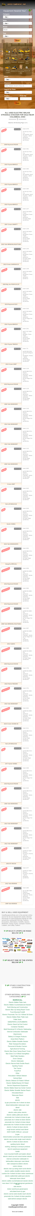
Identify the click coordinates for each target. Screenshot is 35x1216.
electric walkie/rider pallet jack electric (17, 1176)
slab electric (17, 1186)
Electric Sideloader (17, 1061)
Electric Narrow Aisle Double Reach (17, 1063)
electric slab (17, 1110)
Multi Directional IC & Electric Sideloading (17, 1029)
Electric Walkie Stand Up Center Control (17, 1088)
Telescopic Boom (17, 1095)
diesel (18, 1107)
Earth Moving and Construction (17, 1007)
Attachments (17, 1034)
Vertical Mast (17, 1078)
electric (17, 1100)
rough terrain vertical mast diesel (17, 1129)
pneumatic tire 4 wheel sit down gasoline (17, 1196)
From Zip (23, 96)
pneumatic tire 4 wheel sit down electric (17, 1120)
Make (5, 20)
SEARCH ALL (17, 1000)
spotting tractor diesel (17, 1144)
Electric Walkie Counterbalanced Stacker (17, 1005)
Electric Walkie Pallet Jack (17, 1002)
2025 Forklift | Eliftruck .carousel (17, 1132)
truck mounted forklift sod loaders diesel (17, 1154)
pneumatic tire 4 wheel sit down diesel (17, 1122)
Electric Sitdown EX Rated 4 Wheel (17, 1080)
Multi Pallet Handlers (17, 1056)
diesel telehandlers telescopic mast (17, 1105)
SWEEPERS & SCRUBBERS (17, 1022)
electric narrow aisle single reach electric (17, 1139)
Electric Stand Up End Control (17, 1024)
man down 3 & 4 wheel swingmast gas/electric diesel (17, 1184)
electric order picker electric (17, 1112)
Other (17, 1073)
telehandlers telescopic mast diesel (17, 1161)
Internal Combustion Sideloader (17, 1031)
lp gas (17, 1134)
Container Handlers (17, 1027)
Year (4, 33)
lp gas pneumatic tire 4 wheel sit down (17, 1102)
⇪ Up (6, 931)
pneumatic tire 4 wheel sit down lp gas (17, 1117)
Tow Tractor (17, 1068)
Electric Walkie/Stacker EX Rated (18, 1083)
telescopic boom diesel (17, 1178)
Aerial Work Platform (17, 1039)
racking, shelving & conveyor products (17, 1146)
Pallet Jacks (17, 1019)
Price (6, 76)
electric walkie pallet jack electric (17, 1115)
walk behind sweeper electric (17, 1199)
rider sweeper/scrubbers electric (17, 1164)
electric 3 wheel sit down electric (17, 1142)
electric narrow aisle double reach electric (17, 1194)
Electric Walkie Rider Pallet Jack (17, 1017)
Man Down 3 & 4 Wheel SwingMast (17, 1053)
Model (5, 27)
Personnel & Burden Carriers (17, 1046)
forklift (17, 1151)
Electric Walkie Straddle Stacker (17, 1041)
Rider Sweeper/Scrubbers (17, 1044)
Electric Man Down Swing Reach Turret (17, 1051)
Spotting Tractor (17, 1066)
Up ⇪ (21, 933)
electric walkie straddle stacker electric (17, 1171)
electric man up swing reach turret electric (17, 1168)
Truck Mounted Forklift (17, 1012)
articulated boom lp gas (17, 1191)
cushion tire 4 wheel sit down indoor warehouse (17, 1173)
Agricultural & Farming (17, 1049)
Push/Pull (17, 1071)
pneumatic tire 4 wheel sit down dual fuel (17, 1124)
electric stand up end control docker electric (17, 1156)
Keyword (7, 83)
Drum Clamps (17, 1058)
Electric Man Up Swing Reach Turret (18, 1009)
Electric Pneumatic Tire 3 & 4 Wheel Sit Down (17, 1014)
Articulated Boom (17, 1093)
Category (6, 14)
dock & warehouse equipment (17, 1149)
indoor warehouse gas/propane (17, 1189)
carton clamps (17, 1166)
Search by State (10, 89)
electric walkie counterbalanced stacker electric (17, 1181)
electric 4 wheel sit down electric (17, 1127)
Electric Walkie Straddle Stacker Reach (18, 1090)
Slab (17, 1098)
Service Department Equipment (17, 1085)
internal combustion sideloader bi (17, 1159)
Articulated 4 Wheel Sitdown (17, 1075)
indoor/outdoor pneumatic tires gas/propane (17, 1137)
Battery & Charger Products (17, 1036)
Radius (6, 96)
